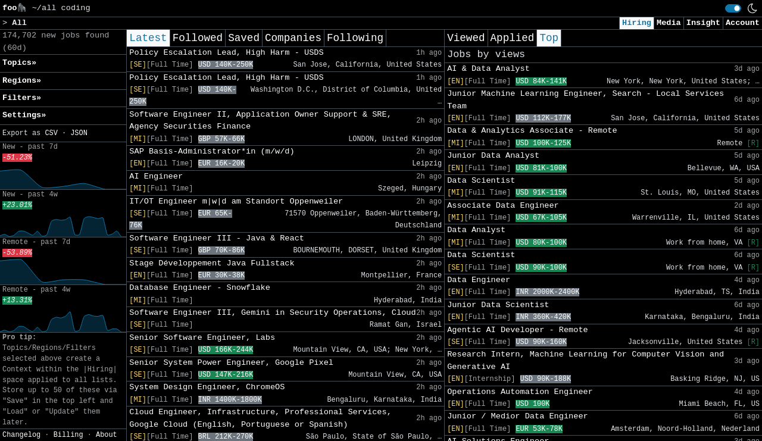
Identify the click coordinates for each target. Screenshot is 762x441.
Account (743, 22)
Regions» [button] (21, 80)
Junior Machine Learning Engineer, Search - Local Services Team (585, 99)
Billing (68, 435)
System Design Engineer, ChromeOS (207, 387)
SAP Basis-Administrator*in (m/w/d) (211, 151)
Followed (198, 38)
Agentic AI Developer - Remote (517, 330)
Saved (244, 38)
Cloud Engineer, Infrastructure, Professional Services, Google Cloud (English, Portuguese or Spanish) (260, 418)
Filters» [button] (21, 97)
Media (669, 22)
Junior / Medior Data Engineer (517, 416)
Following (355, 38)
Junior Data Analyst (493, 155)
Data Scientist (481, 180)
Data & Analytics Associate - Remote (532, 130)
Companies (293, 38)
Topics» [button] (19, 62)
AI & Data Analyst (488, 68)
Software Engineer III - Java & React (216, 238)
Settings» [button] (24, 115)
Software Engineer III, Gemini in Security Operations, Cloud (272, 312)
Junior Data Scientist (498, 305)
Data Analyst (476, 230)
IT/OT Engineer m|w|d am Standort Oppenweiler (236, 201)
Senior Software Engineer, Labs (202, 337)
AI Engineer (156, 176)
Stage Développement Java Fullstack (211, 263)
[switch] (733, 8)
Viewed (466, 38)
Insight (703, 22)
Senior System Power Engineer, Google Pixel (231, 362)
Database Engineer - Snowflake (199, 287)
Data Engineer (478, 280)
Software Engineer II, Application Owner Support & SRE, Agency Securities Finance (260, 120)
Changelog (21, 435)
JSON (79, 133)
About (106, 435)
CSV (51, 133)
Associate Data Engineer (503, 205)
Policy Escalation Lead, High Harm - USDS (226, 52)
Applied (513, 38)
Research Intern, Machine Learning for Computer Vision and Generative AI (585, 360)
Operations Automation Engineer (520, 391)
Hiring (636, 22)
